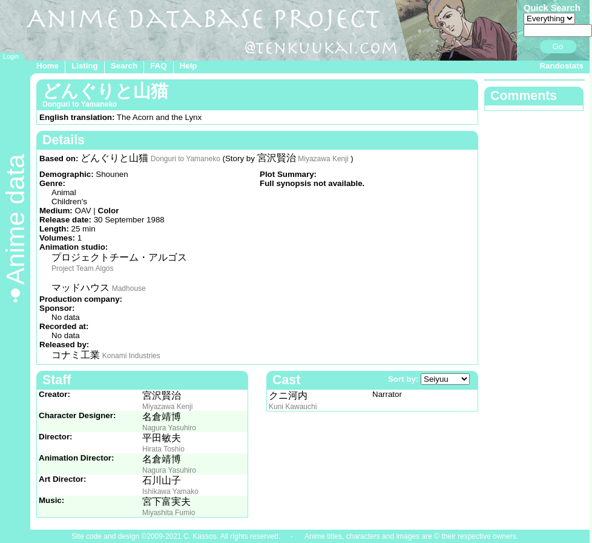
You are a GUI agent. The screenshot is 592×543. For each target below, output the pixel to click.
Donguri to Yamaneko (185, 159)
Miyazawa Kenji (323, 159)
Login (11, 56)
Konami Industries (131, 355)
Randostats (561, 65)
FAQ (158, 65)
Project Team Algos (82, 268)
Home (47, 65)
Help (188, 65)
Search (124, 65)
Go (558, 46)
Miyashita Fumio (168, 512)
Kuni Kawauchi (293, 406)
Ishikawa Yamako (170, 491)
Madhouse (129, 288)
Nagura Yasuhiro (169, 428)
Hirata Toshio (163, 449)
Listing (84, 65)
